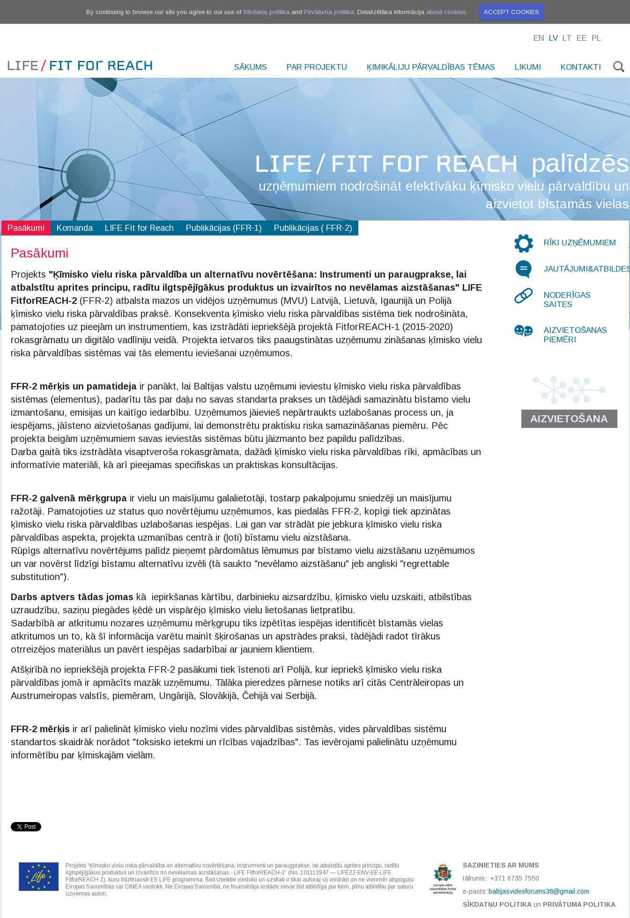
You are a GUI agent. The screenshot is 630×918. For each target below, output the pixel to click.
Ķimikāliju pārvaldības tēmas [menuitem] (431, 67)
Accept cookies (511, 11)
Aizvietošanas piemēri (575, 335)
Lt (567, 38)
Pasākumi (25, 228)
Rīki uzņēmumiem (580, 242)
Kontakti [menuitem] (581, 67)
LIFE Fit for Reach (139, 228)
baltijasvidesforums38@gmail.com (539, 891)
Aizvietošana (569, 419)
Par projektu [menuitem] (317, 67)
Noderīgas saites (567, 300)
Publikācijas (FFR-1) (224, 228)
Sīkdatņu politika (266, 11)
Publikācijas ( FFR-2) (313, 228)
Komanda (75, 228)
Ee (582, 38)
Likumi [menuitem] (528, 67)
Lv (553, 38)
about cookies (446, 11)
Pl (596, 38)
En (539, 38)
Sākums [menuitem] (250, 67)
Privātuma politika (329, 11)
